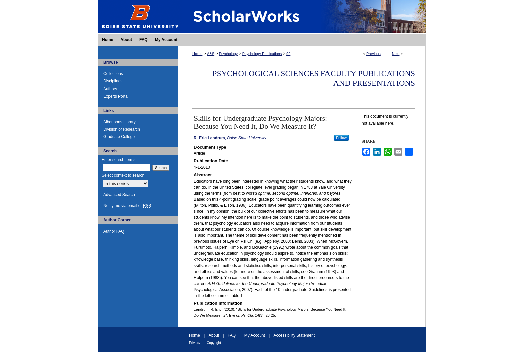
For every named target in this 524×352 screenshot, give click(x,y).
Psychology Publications (262, 54)
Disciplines (112, 81)
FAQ (232, 335)
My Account (254, 335)
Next (396, 54)
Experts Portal (115, 96)
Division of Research (121, 129)
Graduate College (119, 136)
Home (197, 54)
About (214, 335)
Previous (373, 54)
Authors (110, 88)
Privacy (194, 343)
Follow (341, 138)
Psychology (228, 54)
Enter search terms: (119, 159)
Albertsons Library (119, 122)
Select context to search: (123, 175)
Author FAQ (113, 231)
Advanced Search (119, 194)
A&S (210, 54)
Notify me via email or (127, 205)
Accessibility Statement (294, 335)
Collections (113, 73)
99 (288, 54)
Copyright (214, 343)
